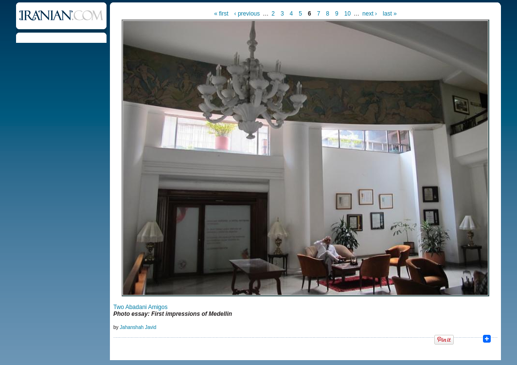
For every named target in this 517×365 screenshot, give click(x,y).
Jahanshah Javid (138, 327)
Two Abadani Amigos (140, 307)
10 (347, 13)
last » (390, 13)
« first (221, 13)
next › (369, 13)
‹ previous (247, 13)
